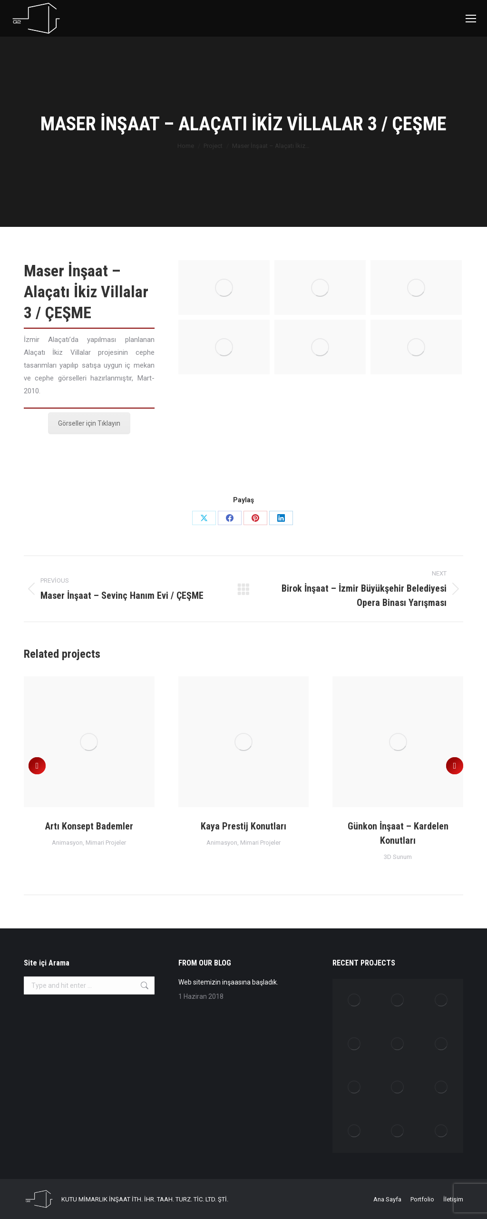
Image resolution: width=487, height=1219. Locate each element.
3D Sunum (398, 856)
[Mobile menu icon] (470, 18)
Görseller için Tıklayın (89, 423)
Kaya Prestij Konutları (243, 826)
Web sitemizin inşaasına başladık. (228, 982)
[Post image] (89, 741)
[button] (37, 765)
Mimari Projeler (106, 842)
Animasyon (67, 842)
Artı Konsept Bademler (89, 826)
